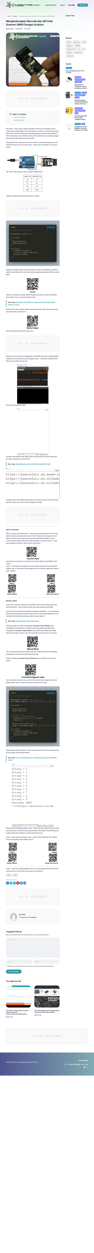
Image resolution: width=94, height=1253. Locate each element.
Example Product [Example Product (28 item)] (71, 49)
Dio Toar (22, 914)
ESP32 (84, 93)
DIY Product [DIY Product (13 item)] (77, 42)
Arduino (69, 68)
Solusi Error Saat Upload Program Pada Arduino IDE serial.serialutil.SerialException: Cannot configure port (18, 1013)
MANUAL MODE (21, 120)
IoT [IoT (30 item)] (79, 49)
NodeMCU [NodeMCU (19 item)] (69, 52)
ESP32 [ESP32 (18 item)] (84, 42)
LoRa (77, 98)
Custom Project (50, 5)
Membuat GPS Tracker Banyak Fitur (27, 621)
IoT (76, 114)
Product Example (33, 5)
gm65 (15, 875)
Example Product (80, 79)
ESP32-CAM (79, 109)
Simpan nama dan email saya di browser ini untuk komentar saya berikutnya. (31, 966)
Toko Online (82, 5)
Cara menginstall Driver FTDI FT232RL (76, 72)
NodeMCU (78, 82)
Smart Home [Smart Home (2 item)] (70, 56)
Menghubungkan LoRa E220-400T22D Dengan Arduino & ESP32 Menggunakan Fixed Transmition (81, 103)
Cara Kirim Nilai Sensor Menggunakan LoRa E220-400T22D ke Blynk (17, 1050)
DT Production (21, 1062)
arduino (9, 875)
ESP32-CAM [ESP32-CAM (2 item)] (69, 45)
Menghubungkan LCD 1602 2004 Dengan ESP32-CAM (33, 464)
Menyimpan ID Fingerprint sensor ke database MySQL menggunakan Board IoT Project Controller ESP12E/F (81, 87)
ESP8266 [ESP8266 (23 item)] (78, 45)
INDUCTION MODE (22, 117)
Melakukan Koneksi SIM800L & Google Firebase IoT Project (81, 131)
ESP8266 (78, 77)
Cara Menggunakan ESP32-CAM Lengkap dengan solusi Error (80, 119)
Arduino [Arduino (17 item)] (69, 42)
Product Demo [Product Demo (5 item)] (78, 52)
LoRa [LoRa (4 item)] (84, 49)
